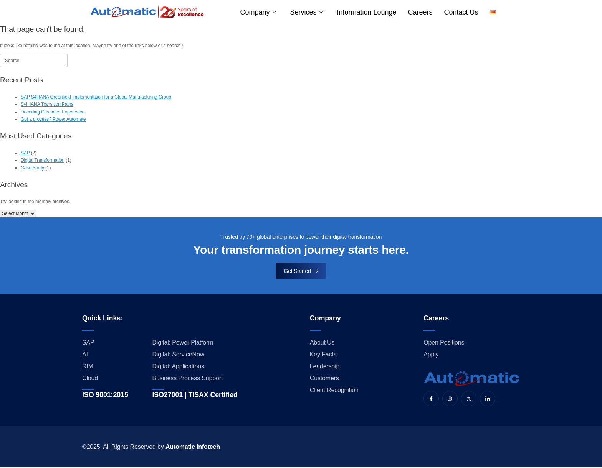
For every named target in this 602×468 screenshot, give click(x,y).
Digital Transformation (42, 160)
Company (258, 12)
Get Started (301, 271)
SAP (25, 153)
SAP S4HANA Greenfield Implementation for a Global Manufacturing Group (96, 97)
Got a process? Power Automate (53, 119)
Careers (420, 12)
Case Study (32, 168)
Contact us (461, 12)
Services (306, 12)
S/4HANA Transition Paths (47, 104)
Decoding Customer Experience (52, 112)
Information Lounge (366, 12)
